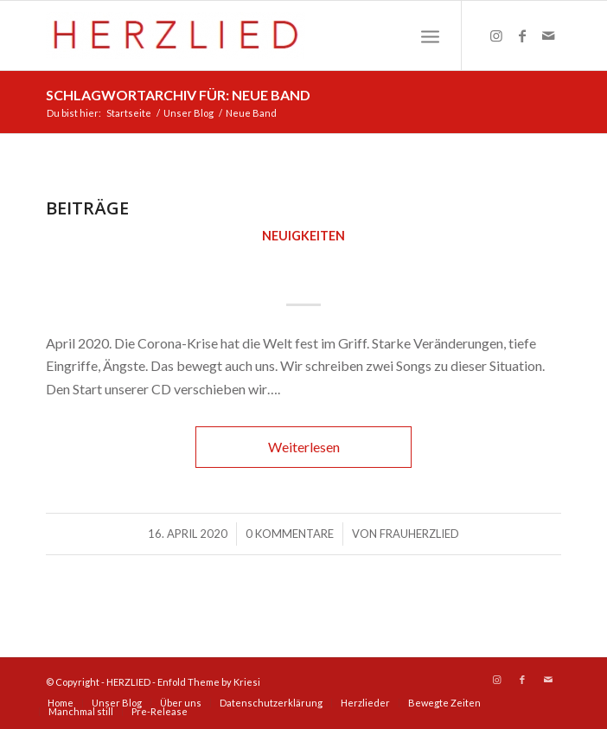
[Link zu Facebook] (522, 35)
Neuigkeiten (303, 235)
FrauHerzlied (419, 533)
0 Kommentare (290, 533)
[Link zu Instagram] (496, 35)
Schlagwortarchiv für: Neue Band (178, 94)
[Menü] (430, 35)
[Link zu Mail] (548, 35)
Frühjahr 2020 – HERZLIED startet (303, 263)
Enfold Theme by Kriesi (208, 681)
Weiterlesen (304, 446)
